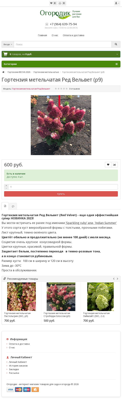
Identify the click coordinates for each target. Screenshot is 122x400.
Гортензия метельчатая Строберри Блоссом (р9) (57, 315)
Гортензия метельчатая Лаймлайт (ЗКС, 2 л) (96, 315)
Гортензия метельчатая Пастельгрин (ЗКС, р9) (17, 315)
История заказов (18, 365)
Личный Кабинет (18, 361)
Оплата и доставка (19, 343)
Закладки (14, 369)
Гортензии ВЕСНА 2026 (19, 72)
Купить (61, 193)
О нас (12, 347)
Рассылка (14, 372)
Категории (61, 64)
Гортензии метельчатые (46, 72)
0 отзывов (74, 88)
